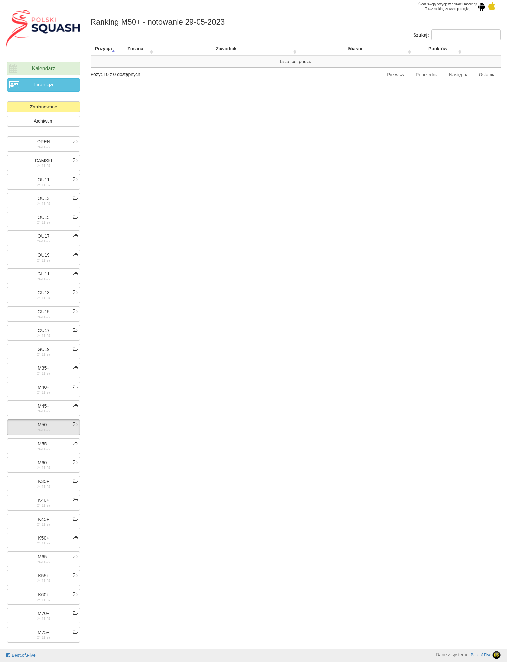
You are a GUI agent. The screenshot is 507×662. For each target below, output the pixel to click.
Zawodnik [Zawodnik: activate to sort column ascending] (226, 48)
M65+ (43, 556)
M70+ (43, 613)
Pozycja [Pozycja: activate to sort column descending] (103, 48)
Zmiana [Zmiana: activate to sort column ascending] (135, 48)
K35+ (43, 481)
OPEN (43, 141)
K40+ (43, 500)
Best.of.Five (21, 655)
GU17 (44, 330)
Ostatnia (487, 74)
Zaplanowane (43, 106)
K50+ (43, 538)
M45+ (43, 406)
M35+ (43, 368)
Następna (459, 74)
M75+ (43, 632)
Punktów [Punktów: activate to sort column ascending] (437, 48)
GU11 (44, 273)
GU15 (44, 311)
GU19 (44, 349)
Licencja (43, 84)
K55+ (43, 575)
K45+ (43, 519)
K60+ (43, 594)
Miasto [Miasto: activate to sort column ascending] (355, 48)
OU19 (44, 255)
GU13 (44, 292)
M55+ (43, 443)
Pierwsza (396, 74)
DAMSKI (43, 160)
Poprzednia (427, 74)
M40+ (43, 387)
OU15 (44, 217)
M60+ (43, 462)
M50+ (43, 424)
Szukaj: (457, 34)
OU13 (44, 198)
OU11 (44, 179)
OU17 (44, 236)
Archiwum (43, 121)
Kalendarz (43, 68)
